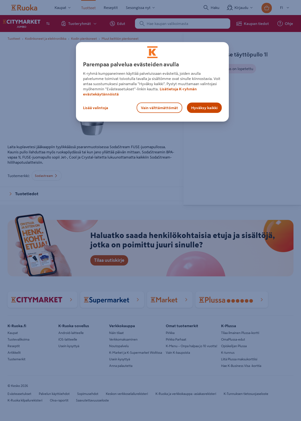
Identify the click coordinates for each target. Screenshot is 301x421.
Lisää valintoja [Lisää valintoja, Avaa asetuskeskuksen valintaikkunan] (95, 108)
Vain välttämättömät (159, 108)
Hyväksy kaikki (204, 108)
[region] (152, 82)
